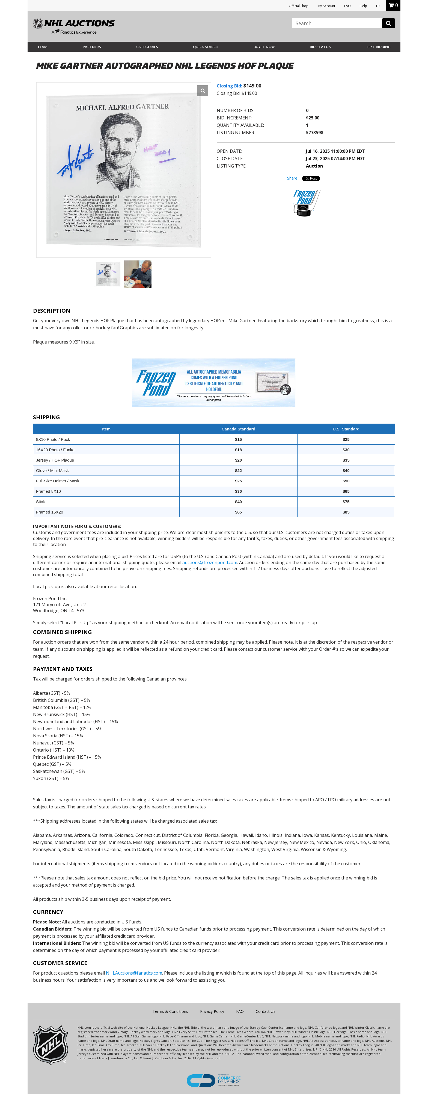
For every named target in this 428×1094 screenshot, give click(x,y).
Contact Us (265, 1011)
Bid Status (320, 46)
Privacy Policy (212, 1011)
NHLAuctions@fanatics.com (134, 973)
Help (363, 6)
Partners (92, 46)
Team (42, 46)
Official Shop (298, 6)
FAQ (347, 6)
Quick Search (205, 46)
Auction (314, 166)
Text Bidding (378, 46)
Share (292, 178)
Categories (147, 46)
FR (378, 6)
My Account (326, 6)
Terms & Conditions (170, 1011)
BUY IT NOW (264, 46)
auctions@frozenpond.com (209, 562)
